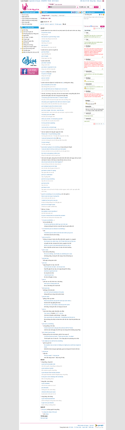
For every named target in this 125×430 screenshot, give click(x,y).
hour (48, 200)
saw (45, 127)
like (45, 258)
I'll (61, 241)
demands (46, 387)
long (57, 241)
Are (45, 355)
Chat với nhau (95, 26)
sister (54, 84)
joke (54, 204)
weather (45, 211)
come (50, 245)
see (53, 162)
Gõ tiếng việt (88, 14)
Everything (64, 317)
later (55, 266)
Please (43, 134)
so (45, 309)
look (45, 183)
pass (50, 106)
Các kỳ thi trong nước (29, 48)
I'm (49, 134)
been (48, 123)
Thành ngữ (26, 39)
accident (63, 215)
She (45, 317)
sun (47, 253)
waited (43, 200)
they (72, 241)
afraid (72, 336)
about (45, 147)
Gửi (102, 26)
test (55, 110)
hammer (46, 36)
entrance (56, 106)
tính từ (47, 24)
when (42, 118)
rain (66, 224)
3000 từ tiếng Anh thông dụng (29, 20)
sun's (47, 304)
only (46, 97)
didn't (57, 224)
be (55, 67)
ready (49, 355)
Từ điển (51, 4)
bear (51, 317)
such (45, 323)
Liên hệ (91, 425)
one (61, 101)
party (57, 245)
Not (54, 355)
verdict (51, 368)
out (61, 224)
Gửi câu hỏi (87, 26)
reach (51, 97)
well (49, 220)
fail (52, 110)
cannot (48, 317)
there (48, 52)
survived (56, 215)
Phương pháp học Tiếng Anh (31, 33)
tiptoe (66, 97)
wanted (49, 62)
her (52, 84)
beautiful (47, 84)
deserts (52, 402)
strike (55, 153)
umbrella (63, 253)
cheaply (56, 89)
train (66, 89)
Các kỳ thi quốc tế (28, 31)
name (48, 313)
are (51, 241)
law (50, 372)
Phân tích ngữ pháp (27, 24)
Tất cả (64, 24)
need (58, 36)
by (59, 89)
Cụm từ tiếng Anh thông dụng (29, 18)
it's (42, 32)
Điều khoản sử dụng (83, 425)
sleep (45, 412)
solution (58, 372)
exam (60, 106)
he (52, 118)
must (68, 317)
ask (50, 166)
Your (45, 313)
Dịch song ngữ (25, 22)
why (42, 162)
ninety (52, 283)
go (59, 224)
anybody (55, 292)
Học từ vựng (25, 14)
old (58, 283)
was (43, 138)
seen (50, 114)
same (47, 296)
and (51, 162)
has (44, 123)
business (46, 271)
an (46, 200)
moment (52, 127)
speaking (52, 123)
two (46, 32)
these (45, 300)
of (52, 196)
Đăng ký (99, 1)
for (53, 166)
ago (55, 127)
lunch (51, 138)
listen (45, 170)
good (51, 271)
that (51, 215)
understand (49, 174)
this (42, 36)
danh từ (52, 24)
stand (61, 97)
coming (47, 142)
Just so (61, 313)
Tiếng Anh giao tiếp (29, 41)
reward (46, 398)
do (53, 147)
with (59, 101)
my (46, 41)
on (44, 56)
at (46, 183)
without (48, 392)
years (55, 283)
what (45, 62)
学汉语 (49, 1)
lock (58, 232)
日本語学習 (44, 1)
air (61, 89)
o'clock (49, 32)
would (46, 228)
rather (54, 241)
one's (49, 376)
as (45, 71)
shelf (56, 97)
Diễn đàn (91, 427)
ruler (54, 364)
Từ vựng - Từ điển (28, 37)
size (48, 41)
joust (44, 418)
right (46, 418)
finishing (54, 134)
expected (50, 67)
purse (51, 336)
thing (54, 36)
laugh (50, 204)
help (56, 166)
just (44, 32)
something (57, 147)
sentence (47, 368)
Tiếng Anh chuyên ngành (30, 46)
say (48, 179)
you (42, 89)
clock (44, 153)
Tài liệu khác (27, 50)
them (66, 241)
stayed (77, 345)
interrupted (63, 149)
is (48, 36)
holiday (60, 345)
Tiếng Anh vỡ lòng (28, 44)
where (45, 67)
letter (59, 134)
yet (47, 351)
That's (59, 336)
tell (52, 149)
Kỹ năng (26, 30)
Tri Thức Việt (77, 427)
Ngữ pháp (26, 35)
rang (59, 138)
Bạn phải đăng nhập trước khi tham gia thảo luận (94, 20)
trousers (48, 241)
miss (45, 110)
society (53, 372)
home (55, 336)
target (46, 56)
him (47, 127)
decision (47, 372)
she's (45, 283)
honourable (50, 364)
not (44, 162)
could (45, 166)
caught (51, 101)
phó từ (42, 24)
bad (54, 332)
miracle (48, 215)
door (63, 232)
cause (54, 392)
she (42, 101)
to (54, 67)
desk (59, 317)
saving (55, 196)
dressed (61, 245)
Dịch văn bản (58, 4)
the (52, 36)
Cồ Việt (71, 427)
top (63, 110)
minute (64, 101)
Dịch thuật (26, 43)
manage (46, 106)
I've (42, 114)
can (45, 89)
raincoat (60, 304)
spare (68, 101)
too (52, 332)
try (44, 174)
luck (46, 45)
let (44, 179)
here (45, 52)
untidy (56, 317)
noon (58, 153)
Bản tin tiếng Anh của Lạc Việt (31, 52)
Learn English (24, 1)
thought (49, 73)
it (42, 220)
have (74, 345)
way (51, 196)
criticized (43, 392)
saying (54, 170)
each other (67, 300)
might (46, 341)
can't (47, 292)
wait (46, 134)
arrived (47, 78)
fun (46, 204)
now (45, 262)
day (56, 327)
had (54, 118)
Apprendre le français (34, 1)
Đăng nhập (93, 1)
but (60, 241)
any (48, 288)
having (48, 138)
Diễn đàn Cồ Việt (84, 1)
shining (51, 253)
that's (46, 332)
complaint (47, 383)
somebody (60, 376)
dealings (53, 376)
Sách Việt (84, 427)
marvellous (54, 211)
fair (41, 418)
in (62, 224)
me (52, 166)
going (49, 147)
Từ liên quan (58, 24)
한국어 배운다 (55, 1)
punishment (52, 398)
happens (60, 162)
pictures (51, 300)
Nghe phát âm (25, 16)
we (54, 224)
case (47, 249)
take (63, 241)
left (61, 118)
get (46, 89)
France (71, 327)
